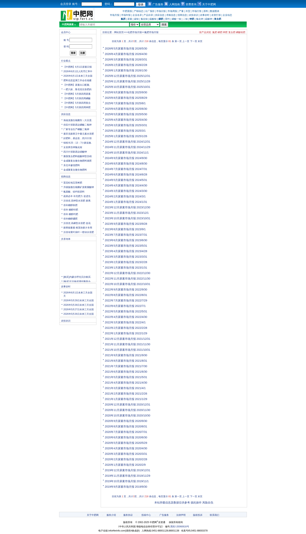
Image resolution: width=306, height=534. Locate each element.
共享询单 (65, 239)
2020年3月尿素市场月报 (119, 453)
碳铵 (136, 19)
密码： (109, 3)
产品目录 (148, 15)
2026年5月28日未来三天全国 (78, 305)
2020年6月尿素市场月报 (119, 437)
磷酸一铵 (176, 19)
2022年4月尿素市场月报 (119, 316)
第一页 (178, 41)
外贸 (188, 11)
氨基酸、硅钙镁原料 (74, 191)
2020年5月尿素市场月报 (119, 442)
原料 (205, 11)
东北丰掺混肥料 (71, 165)
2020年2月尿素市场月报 (119, 459)
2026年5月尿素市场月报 (119, 48)
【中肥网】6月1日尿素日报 (77, 67)
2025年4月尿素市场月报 (119, 119)
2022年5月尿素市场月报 (119, 311)
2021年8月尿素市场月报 (119, 360)
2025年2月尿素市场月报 (119, 130)
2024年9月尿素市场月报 (119, 158)
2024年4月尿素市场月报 (119, 185)
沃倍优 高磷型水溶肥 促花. (77, 223)
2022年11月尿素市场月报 (120, 278)
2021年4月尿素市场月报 (119, 382)
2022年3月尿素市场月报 (119, 322)
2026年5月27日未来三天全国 (78, 309)
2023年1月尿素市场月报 (119, 267)
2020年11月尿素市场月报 (120, 410)
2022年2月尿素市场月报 (119, 327)
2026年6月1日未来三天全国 (77, 76)
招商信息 (182, 15)
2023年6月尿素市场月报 (119, 240)
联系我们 (214, 515)
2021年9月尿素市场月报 (119, 355)
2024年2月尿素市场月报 (119, 196)
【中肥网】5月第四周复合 (77, 103)
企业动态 (227, 15)
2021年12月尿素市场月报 (120, 338)
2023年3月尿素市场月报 (119, 256)
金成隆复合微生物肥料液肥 (77, 160)
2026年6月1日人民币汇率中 (77, 71)
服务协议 (128, 515)
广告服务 (157, 4)
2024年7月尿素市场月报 (119, 169)
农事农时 (204, 15)
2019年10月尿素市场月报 (120, 481)
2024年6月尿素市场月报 (119, 174)
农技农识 (193, 15)
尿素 (129, 19)
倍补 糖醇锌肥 (70, 209)
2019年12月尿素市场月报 (120, 470)
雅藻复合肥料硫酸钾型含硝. (77, 156)
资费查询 (191, 4)
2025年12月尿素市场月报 (120, 75)
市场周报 (172, 11)
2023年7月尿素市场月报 (119, 234)
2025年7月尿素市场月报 (119, 103)
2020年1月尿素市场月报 (119, 464)
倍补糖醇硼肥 (70, 218)
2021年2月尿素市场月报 (119, 393)
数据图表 (214, 11)
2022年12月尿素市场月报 (120, 273)
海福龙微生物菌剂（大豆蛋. (77, 120)
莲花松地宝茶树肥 (72, 182)
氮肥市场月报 (151, 32)
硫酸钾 (208, 19)
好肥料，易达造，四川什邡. (77, 138)
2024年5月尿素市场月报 (119, 180)
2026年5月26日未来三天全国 (78, 314)
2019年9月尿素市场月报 (119, 486)
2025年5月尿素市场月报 (119, 114)
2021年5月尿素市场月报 (119, 377)
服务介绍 (111, 515)
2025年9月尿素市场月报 (119, 92)
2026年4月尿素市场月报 (119, 54)
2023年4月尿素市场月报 (119, 251)
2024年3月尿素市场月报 (119, 190)
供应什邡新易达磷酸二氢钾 (77, 124)
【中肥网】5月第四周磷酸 (77, 98)
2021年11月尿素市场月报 (120, 344)
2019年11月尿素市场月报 (120, 475)
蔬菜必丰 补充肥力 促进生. (77, 196)
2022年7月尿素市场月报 (119, 300)
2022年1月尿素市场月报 (119, 333)
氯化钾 (199, 19)
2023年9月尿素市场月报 (119, 223)
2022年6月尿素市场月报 (119, 305)
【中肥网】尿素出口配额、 (77, 85)
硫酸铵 (153, 19)
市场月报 (114, 15)
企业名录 (137, 15)
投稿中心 (146, 515)
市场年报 (126, 15)
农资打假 (216, 15)
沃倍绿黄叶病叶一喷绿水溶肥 (78, 232)
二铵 (185, 19)
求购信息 (171, 15)
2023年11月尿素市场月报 (120, 212)
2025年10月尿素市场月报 (120, 86)
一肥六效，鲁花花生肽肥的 (77, 89)
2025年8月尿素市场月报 (119, 97)
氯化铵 (144, 19)
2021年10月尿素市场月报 (120, 349)
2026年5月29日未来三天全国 (78, 300)
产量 (181, 11)
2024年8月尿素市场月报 (119, 163)
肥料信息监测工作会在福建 (77, 80)
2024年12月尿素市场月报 (120, 141)
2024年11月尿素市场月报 (120, 147)
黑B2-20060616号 (179, 526)
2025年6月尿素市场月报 (119, 108)
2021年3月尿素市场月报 (119, 388)
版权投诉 (197, 515)
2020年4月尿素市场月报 (119, 448)
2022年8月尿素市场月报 (119, 295)
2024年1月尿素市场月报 (119, 201)
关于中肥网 (209, 4)
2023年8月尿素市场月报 (119, 229)
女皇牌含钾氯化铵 (72, 147)
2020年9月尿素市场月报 (119, 421)
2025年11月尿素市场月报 (120, 81)
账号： (76, 3)
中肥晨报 (127, 11)
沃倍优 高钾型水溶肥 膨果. (77, 200)
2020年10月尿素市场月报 (120, 415)
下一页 (193, 41)
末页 (200, 41)
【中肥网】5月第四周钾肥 (77, 107)
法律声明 (181, 515)
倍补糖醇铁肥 (70, 205)
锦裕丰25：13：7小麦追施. (77, 142)
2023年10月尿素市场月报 (120, 218)
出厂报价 (150, 11)
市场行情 (196, 11)
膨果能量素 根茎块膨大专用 (77, 227)
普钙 (167, 19)
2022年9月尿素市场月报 (119, 289)
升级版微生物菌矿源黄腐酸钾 (78, 187)
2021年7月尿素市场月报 (119, 366)
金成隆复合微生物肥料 (75, 169)
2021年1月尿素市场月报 (119, 399)
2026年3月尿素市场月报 (119, 59)
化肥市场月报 (135, 32)
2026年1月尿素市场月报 (119, 70)
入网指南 (174, 4)
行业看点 (65, 60)
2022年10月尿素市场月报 (120, 284)
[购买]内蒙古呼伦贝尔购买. (77, 280)
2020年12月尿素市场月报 (120, 404)
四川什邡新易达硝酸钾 (75, 151)
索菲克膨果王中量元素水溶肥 (78, 133)
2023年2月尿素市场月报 (119, 262)
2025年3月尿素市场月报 (119, 125)
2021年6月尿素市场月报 (119, 371)
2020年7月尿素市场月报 (119, 431)
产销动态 (138, 11)
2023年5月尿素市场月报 (119, 245)
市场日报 (161, 11)
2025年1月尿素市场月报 (119, 136)
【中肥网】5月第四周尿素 (77, 94)
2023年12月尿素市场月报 (120, 207)
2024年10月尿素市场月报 (120, 152)
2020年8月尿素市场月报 (119, 426)
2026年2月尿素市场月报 (119, 65)
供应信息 (159, 15)
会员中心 (65, 32)
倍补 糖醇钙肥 (70, 214)
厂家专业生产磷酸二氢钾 (76, 129)
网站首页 (119, 32)
